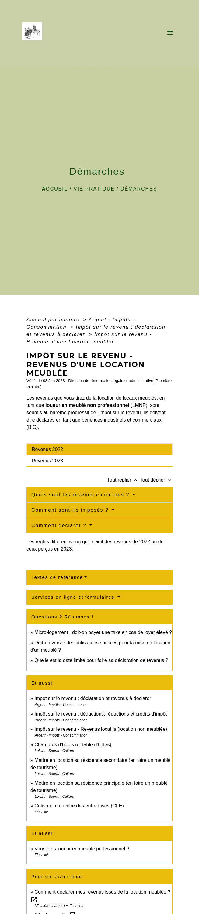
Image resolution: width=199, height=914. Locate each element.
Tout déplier (156, 479)
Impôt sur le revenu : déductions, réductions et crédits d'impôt (100, 713)
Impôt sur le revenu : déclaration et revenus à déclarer (92, 698)
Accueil (55, 188)
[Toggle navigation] (169, 33)
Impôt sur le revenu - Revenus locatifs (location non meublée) (100, 729)
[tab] (99, 449)
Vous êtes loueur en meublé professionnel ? (81, 848)
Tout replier (123, 479)
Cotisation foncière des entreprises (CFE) (79, 805)
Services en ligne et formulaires (73, 597)
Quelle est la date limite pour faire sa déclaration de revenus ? (101, 660)
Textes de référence (57, 577)
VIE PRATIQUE (94, 188)
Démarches (138, 188)
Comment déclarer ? (59, 525)
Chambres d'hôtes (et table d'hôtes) (72, 744)
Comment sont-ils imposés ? (70, 510)
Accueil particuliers (53, 319)
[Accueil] (34, 33)
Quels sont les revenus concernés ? (81, 494)
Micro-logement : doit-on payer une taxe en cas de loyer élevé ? (103, 632)
